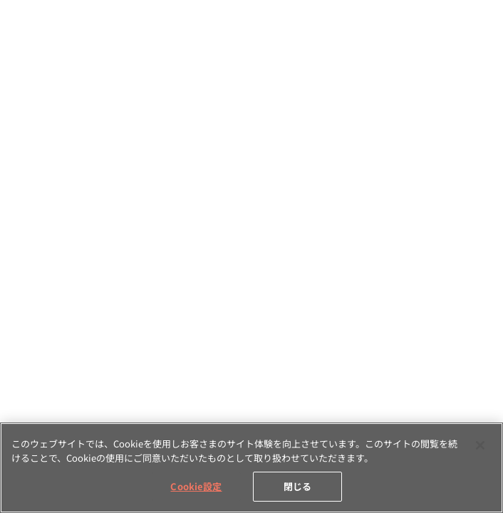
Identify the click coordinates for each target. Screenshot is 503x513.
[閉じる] (480, 445)
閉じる (297, 486)
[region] (251, 468)
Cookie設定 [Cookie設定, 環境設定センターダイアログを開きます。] (196, 486)
